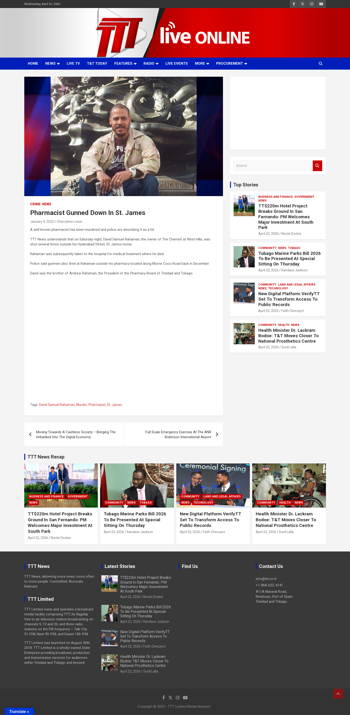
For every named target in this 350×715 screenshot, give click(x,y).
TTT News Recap (46, 457)
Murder (81, 405)
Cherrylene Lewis (69, 221)
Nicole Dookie (291, 234)
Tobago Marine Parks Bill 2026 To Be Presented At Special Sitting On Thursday (289, 259)
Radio (149, 63)
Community (267, 248)
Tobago (294, 248)
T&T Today (97, 63)
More (200, 63)
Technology (278, 288)
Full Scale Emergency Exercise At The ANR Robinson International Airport (178, 434)
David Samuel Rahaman (57, 405)
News (50, 63)
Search (317, 165)
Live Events (176, 63)
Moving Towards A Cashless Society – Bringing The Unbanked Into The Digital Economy (76, 434)
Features (123, 63)
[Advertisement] (278, 113)
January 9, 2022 (42, 221)
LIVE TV (73, 63)
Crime (35, 204)
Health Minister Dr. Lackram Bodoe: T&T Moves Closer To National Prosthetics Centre (288, 336)
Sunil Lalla (288, 347)
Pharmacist (97, 405)
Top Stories (245, 185)
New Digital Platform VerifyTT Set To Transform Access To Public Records (289, 299)
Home (33, 63)
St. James (114, 405)
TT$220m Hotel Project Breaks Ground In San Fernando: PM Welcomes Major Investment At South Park (285, 216)
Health (283, 325)
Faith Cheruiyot (292, 311)
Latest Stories (120, 566)
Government (304, 196)
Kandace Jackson (294, 270)
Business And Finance (275, 196)
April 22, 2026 (268, 234)
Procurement (229, 63)
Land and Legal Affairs (296, 284)
